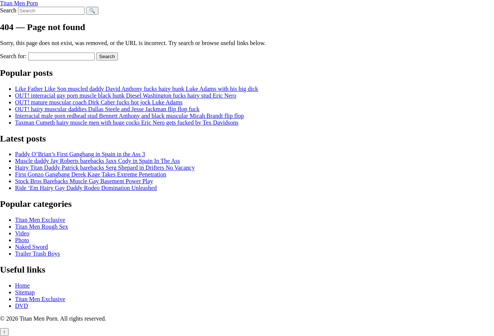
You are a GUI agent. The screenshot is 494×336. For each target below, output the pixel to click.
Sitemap (25, 292)
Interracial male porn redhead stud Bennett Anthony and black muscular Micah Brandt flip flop (129, 116)
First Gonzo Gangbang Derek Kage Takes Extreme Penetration (90, 174)
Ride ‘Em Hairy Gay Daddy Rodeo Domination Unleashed (86, 188)
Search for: (13, 56)
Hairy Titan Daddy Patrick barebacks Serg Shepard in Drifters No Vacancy (105, 167)
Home (22, 285)
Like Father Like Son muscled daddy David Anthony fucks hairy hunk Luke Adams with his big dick (136, 89)
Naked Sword (31, 247)
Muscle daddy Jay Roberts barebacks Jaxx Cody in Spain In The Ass (97, 161)
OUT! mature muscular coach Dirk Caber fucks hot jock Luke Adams (99, 102)
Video (22, 233)
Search (8, 10)
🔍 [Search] (92, 11)
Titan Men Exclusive (40, 220)
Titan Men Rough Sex (41, 226)
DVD (21, 306)
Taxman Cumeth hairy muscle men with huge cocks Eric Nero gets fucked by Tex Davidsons (127, 122)
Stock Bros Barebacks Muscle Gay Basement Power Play (84, 181)
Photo (22, 240)
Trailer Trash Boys (37, 253)
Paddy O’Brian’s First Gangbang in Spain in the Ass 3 (80, 154)
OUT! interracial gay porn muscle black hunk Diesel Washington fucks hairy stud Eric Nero (125, 95)
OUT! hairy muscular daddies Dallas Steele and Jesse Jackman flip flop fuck (107, 109)
